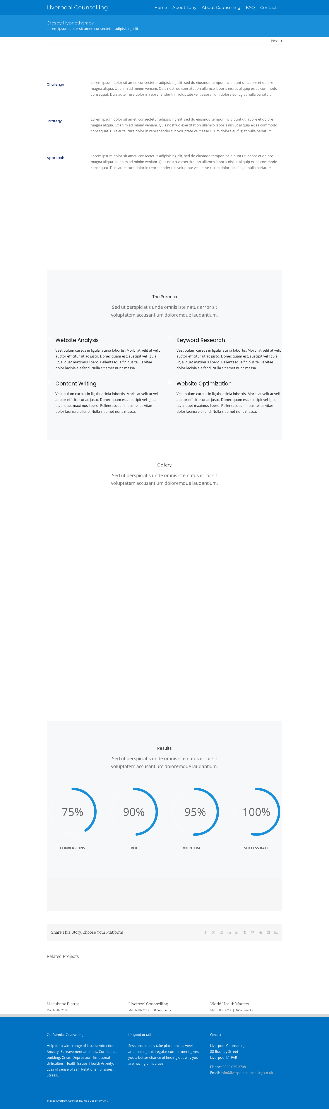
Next (275, 40)
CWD (105, 1100)
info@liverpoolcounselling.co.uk (247, 1072)
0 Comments (162, 1010)
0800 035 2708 (234, 1066)
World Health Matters (229, 1003)
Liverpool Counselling (148, 1003)
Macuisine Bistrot (63, 1003)
